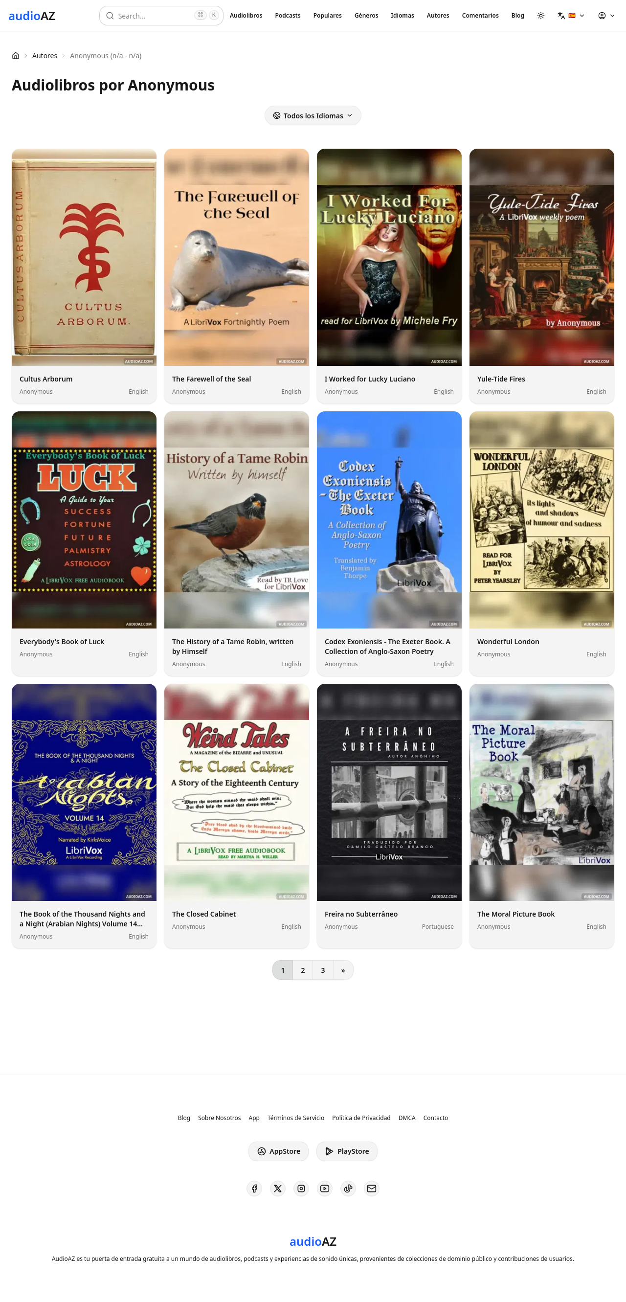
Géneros (367, 15)
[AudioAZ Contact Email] (372, 1188)
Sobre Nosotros (219, 1118)
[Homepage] (32, 15)
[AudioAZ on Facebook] (254, 1188)
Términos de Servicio (296, 1118)
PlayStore (347, 1151)
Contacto (436, 1118)
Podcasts (288, 15)
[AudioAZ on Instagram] (301, 1188)
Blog (518, 15)
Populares (327, 15)
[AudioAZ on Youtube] (325, 1188)
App (253, 1118)
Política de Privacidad (361, 1118)
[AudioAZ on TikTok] (348, 1188)
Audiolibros (246, 15)
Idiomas (402, 15)
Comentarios (480, 15)
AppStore (278, 1151)
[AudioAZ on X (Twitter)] (278, 1188)
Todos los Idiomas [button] (313, 115)
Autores (438, 15)
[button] (571, 15)
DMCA (407, 1118)
